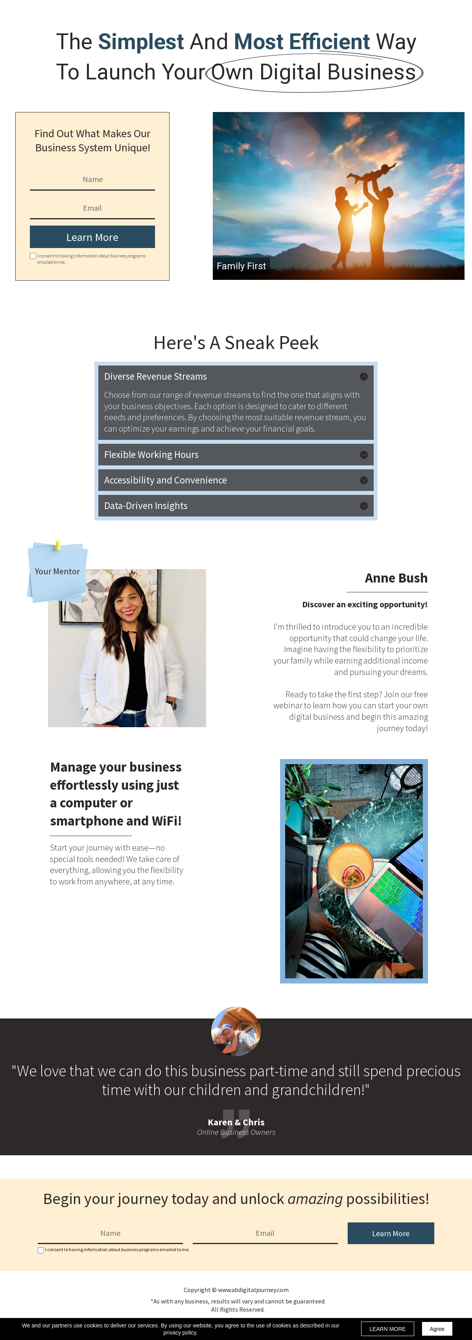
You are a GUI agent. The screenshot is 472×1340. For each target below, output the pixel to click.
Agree (437, 1329)
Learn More (92, 237)
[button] (236, 376)
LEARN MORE (387, 1329)
